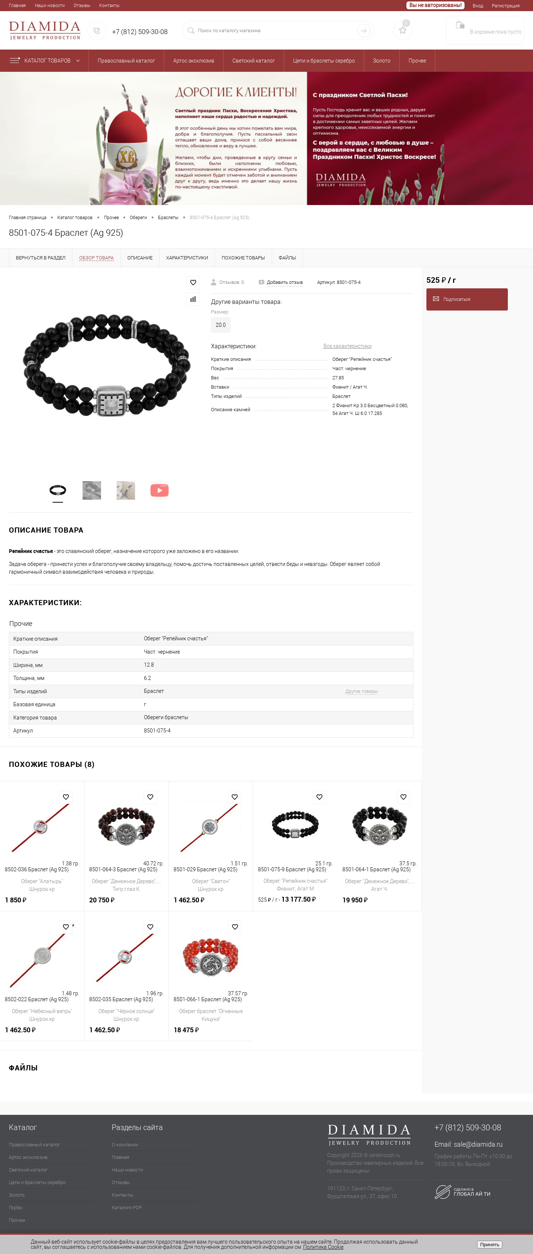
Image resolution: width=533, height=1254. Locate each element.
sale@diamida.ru (478, 1143)
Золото (16, 1193)
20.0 (221, 325)
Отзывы (82, 5)
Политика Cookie (323, 1247)
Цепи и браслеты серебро (37, 1181)
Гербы (16, 1206)
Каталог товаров (46, 60)
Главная (17, 5)
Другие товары (356, 691)
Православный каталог (34, 1143)
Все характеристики (348, 346)
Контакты (109, 5)
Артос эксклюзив (28, 1156)
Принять (489, 1244)
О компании (125, 1143)
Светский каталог (28, 1168)
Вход (478, 6)
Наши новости (50, 5)
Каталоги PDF (127, 1206)
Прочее (17, 1218)
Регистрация (506, 6)
